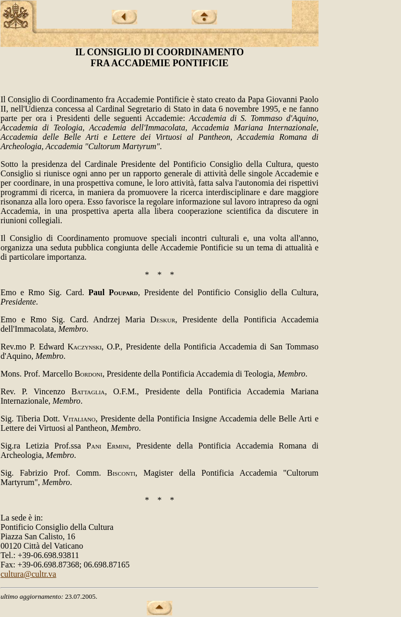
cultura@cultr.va (28, 574)
